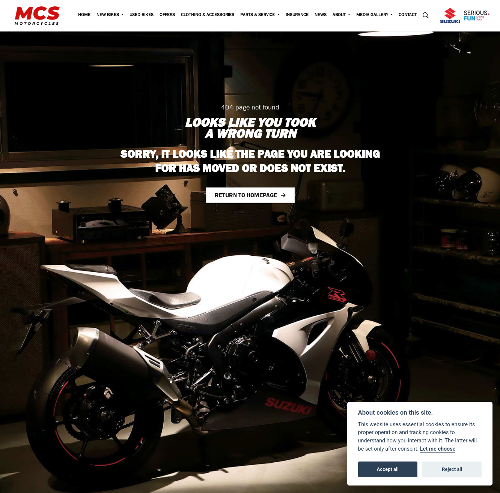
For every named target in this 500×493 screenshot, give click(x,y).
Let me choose (438, 449)
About (340, 15)
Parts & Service (258, 15)
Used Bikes (142, 15)
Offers (167, 15)
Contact (408, 15)
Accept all (388, 469)
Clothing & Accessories (207, 15)
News (321, 15)
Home (84, 15)
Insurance (297, 15)
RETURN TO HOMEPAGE (246, 195)
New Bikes (108, 15)
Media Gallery (372, 15)
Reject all (452, 469)
